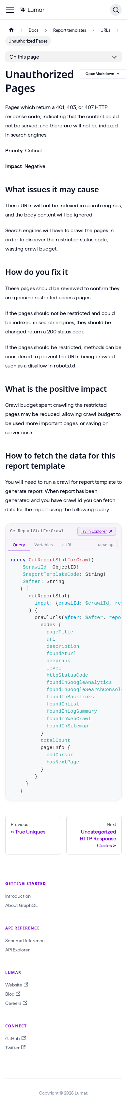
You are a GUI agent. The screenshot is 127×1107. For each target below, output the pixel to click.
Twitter (15, 1047)
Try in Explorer (96, 531)
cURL (67, 545)
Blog (12, 994)
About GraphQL (21, 905)
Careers (16, 1003)
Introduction (18, 896)
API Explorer (17, 949)
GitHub (15, 1038)
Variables (44, 545)
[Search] (116, 10)
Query (19, 545)
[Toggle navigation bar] (10, 10)
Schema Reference (25, 940)
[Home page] (11, 30)
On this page (24, 57)
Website (16, 985)
